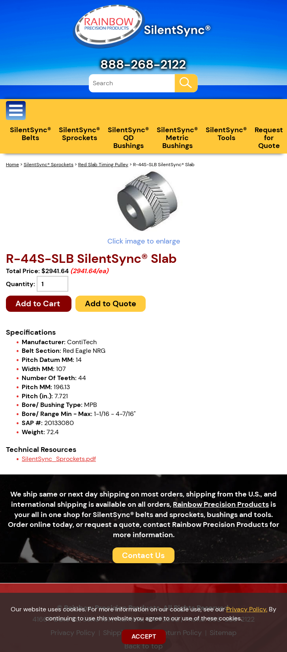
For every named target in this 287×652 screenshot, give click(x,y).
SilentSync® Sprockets (79, 133)
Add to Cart (38, 303)
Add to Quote (110, 303)
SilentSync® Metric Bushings (177, 137)
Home (12, 164)
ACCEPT (143, 636)
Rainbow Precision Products (221, 504)
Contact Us (143, 555)
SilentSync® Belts (30, 133)
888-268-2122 (143, 64)
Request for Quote (269, 137)
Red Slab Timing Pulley (103, 164)
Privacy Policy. (246, 609)
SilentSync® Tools (226, 133)
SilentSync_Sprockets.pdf (59, 459)
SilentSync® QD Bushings (128, 137)
